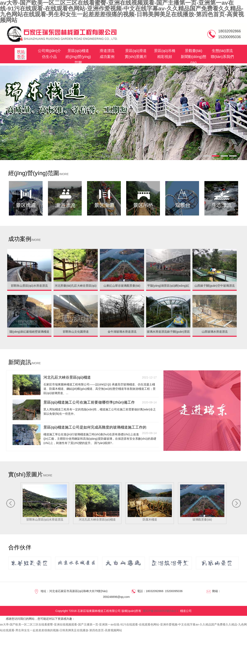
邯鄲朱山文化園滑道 (76, 331)
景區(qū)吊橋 (164, 51)
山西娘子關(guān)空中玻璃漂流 (214, 285)
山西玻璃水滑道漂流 (215, 331)
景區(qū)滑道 (136, 51)
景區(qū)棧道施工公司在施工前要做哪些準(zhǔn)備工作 (100, 402)
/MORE (64, 174)
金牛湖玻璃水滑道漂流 (122, 331)
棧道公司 (186, 611)
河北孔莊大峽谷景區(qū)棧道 (100, 377)
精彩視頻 (164, 57)
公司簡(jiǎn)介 (49, 51)
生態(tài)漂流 (222, 51)
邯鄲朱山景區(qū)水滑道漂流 (29, 285)
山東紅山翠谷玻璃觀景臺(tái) (122, 285)
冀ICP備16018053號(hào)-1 (160, 611)
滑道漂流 (107, 51)
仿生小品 (49, 57)
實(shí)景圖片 (136, 57)
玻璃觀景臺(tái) (202, 502)
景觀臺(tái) (193, 51)
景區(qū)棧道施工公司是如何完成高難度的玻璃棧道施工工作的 (100, 427)
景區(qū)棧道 (78, 51)
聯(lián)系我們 (222, 57)
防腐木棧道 (150, 502)
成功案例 (107, 57)
